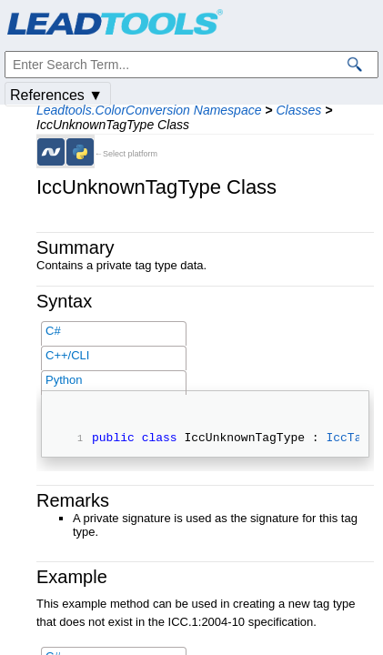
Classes (298, 110)
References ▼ (56, 95)
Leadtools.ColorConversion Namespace (148, 110)
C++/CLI (67, 355)
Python (63, 380)
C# (53, 331)
